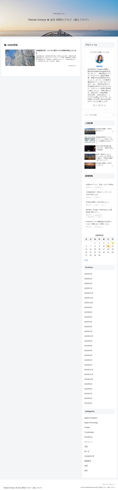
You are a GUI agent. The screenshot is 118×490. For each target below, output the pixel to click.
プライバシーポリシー (108, 484)
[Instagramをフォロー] (99, 105)
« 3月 (86, 260)
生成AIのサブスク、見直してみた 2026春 (99, 184)
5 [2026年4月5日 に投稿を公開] (112, 243)
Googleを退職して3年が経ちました (97, 202)
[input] (99, 115)
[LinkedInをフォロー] (104, 105)
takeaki (99, 66)
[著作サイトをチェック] (94, 105)
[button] (113, 115)
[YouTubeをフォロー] (102, 105)
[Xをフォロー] (97, 105)
